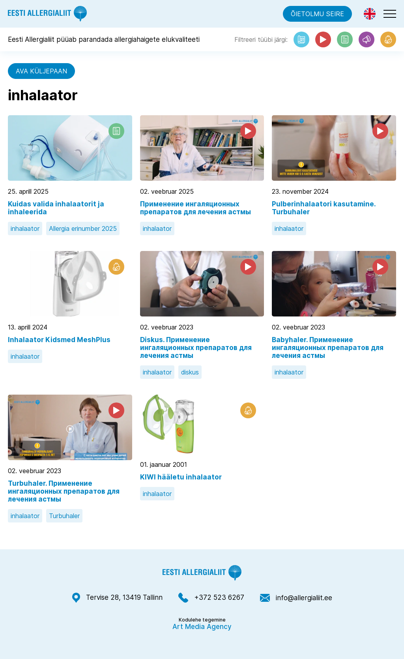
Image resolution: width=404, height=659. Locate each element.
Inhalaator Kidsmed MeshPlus (59, 340)
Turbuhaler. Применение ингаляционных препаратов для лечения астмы (64, 491)
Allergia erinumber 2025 (83, 228)
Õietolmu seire (317, 14)
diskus (190, 372)
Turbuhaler (64, 516)
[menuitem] (370, 14)
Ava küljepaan (41, 71)
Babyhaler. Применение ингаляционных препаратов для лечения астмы (327, 347)
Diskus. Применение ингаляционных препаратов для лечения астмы (196, 347)
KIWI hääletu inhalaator (181, 477)
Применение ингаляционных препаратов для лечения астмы (195, 208)
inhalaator (25, 228)
